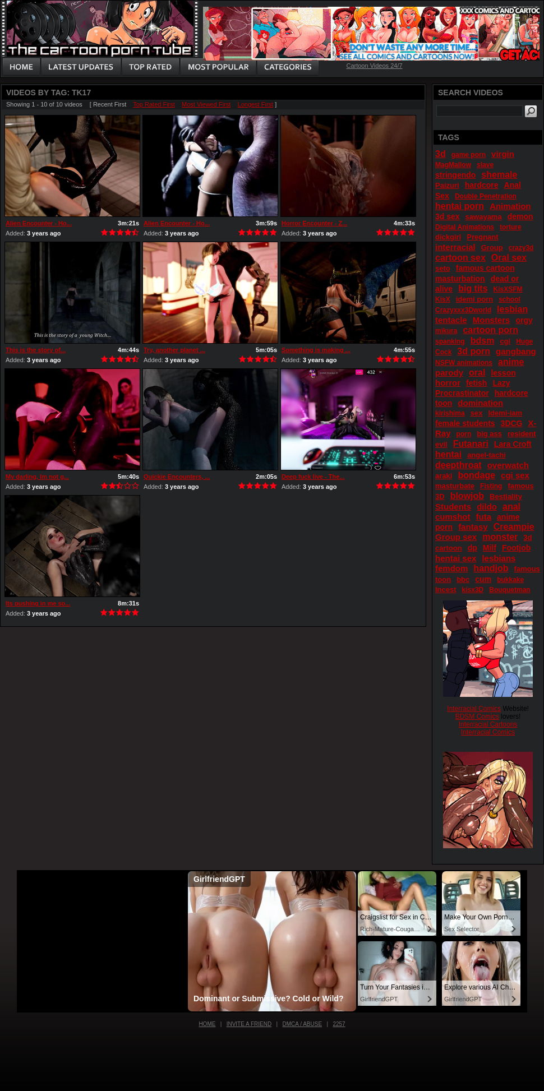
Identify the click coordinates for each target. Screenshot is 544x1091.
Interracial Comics (474, 709)
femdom (451, 568)
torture (511, 227)
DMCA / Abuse (302, 1024)
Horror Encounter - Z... (314, 223)
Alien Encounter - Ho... (39, 223)
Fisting (491, 486)
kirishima (450, 413)
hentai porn (459, 206)
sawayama (483, 216)
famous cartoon (485, 267)
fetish (476, 382)
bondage (476, 475)
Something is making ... (316, 349)
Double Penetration (486, 196)
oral (477, 372)
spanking (450, 341)
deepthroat (458, 465)
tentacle (451, 320)
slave (485, 165)
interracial (455, 247)
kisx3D (473, 590)
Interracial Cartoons (488, 724)
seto (442, 268)
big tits (472, 288)
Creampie (514, 526)
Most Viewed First (206, 104)
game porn (468, 155)
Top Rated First (154, 104)
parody (449, 372)
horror (447, 382)
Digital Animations (464, 227)
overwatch (508, 465)
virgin (502, 154)
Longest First (256, 104)
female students (465, 423)
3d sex (447, 216)
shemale (499, 174)
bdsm (483, 340)
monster (500, 537)
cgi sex (515, 475)
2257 (339, 1024)
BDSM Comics (477, 716)
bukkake (510, 580)
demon (520, 216)
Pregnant (482, 237)
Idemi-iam (505, 413)
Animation (510, 206)
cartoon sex (460, 257)
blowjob (467, 496)
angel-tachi (486, 455)
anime (511, 362)
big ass (489, 433)
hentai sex (455, 558)
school (509, 299)
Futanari (470, 444)
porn (464, 434)
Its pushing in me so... (38, 603)
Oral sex (509, 257)
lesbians (498, 558)
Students (453, 506)
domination (480, 403)
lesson (503, 372)
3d (440, 154)
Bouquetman (509, 590)
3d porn (473, 351)
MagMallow (453, 165)
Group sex (456, 537)
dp (472, 547)
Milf (489, 547)
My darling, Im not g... (37, 476)
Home (207, 1024)
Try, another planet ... (174, 349)
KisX (442, 299)
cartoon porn (490, 330)
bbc (463, 579)
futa (484, 516)
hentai (448, 454)
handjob (490, 568)
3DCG (512, 423)
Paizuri (447, 185)
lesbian (512, 309)
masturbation (460, 278)
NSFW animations (463, 363)
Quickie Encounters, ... (177, 476)
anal (511, 506)
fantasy (473, 526)
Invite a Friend (249, 1024)
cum (483, 579)
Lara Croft (513, 444)
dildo (487, 506)
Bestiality (506, 496)
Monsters (491, 320)
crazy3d (521, 248)
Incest (446, 589)
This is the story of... (36, 349)
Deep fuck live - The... (313, 476)
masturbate (454, 486)
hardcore (482, 185)
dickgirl (448, 237)
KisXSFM (508, 289)
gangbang (516, 351)
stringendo (455, 174)
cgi (505, 341)
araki (443, 475)
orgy (523, 320)
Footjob (516, 547)
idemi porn (474, 299)
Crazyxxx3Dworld (463, 310)
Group (492, 247)
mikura (446, 331)
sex (477, 413)
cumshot (453, 516)
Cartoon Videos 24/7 (374, 65)
